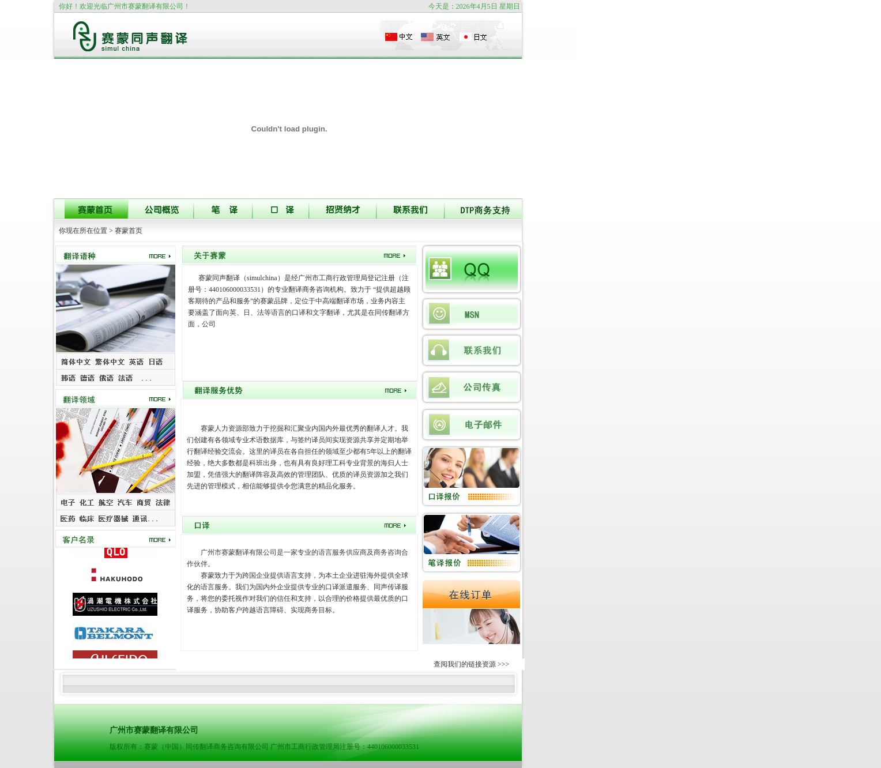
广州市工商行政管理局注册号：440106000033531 (344, 747)
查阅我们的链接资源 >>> (471, 664)
